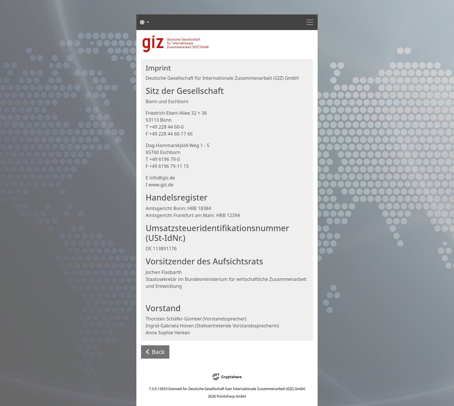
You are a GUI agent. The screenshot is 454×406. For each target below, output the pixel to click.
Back (155, 352)
